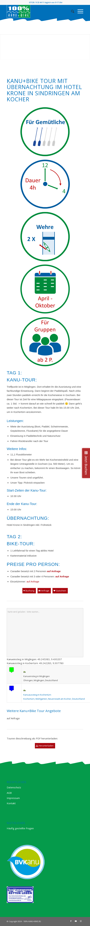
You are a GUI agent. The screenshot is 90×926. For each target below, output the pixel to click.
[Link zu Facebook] (70, 921)
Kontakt (11, 803)
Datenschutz (14, 787)
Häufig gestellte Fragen (20, 828)
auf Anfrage (32, 581)
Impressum (13, 798)
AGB (9, 792)
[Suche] (71, 11)
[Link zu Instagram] (80, 921)
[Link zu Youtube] (75, 921)
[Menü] (78, 11)
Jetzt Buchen (86, 465)
